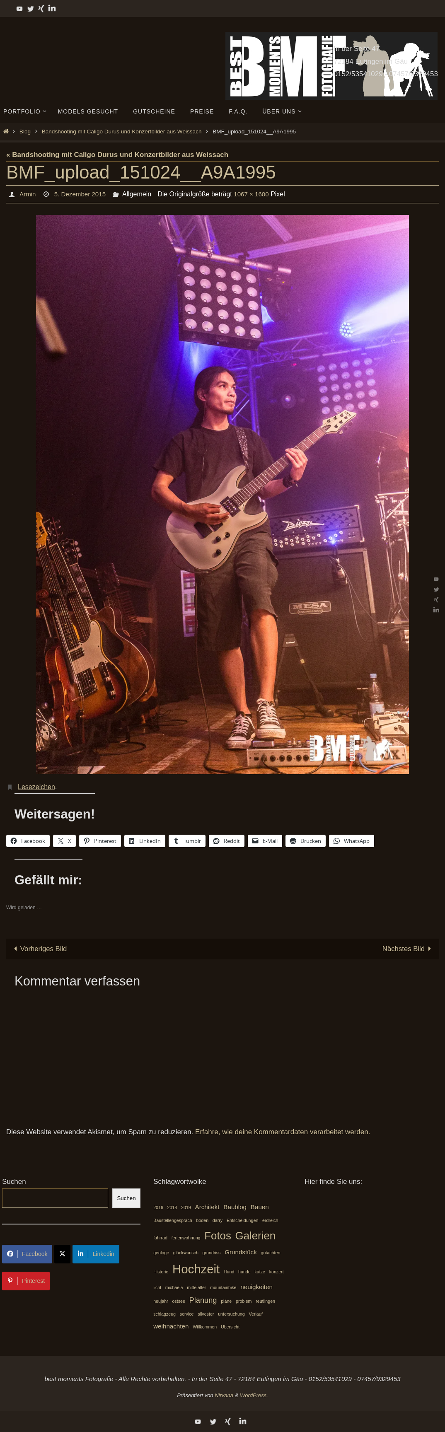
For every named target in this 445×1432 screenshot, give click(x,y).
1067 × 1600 (255, 194)
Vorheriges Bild (39, 949)
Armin (27, 194)
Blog (25, 131)
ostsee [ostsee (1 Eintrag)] (178, 1301)
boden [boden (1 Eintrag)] (202, 1220)
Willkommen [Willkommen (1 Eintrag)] (205, 1326)
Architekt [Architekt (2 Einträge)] (207, 1206)
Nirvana (224, 1396)
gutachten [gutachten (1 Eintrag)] (271, 1252)
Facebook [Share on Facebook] (27, 1254)
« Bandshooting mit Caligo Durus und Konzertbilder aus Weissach (117, 155)
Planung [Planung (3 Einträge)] (203, 1300)
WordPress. (254, 1396)
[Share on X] (62, 1254)
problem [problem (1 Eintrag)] (244, 1301)
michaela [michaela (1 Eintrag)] (174, 1287)
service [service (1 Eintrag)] (187, 1314)
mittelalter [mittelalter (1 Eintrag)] (196, 1287)
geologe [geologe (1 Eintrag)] (161, 1252)
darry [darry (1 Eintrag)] (217, 1220)
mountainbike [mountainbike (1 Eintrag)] (223, 1287)
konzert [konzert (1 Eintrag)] (276, 1272)
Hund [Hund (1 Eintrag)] (229, 1272)
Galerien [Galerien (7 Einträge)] (255, 1236)
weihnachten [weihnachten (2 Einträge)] (171, 1326)
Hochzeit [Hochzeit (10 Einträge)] (196, 1269)
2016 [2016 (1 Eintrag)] (158, 1207)
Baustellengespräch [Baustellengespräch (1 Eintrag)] (172, 1220)
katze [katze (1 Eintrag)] (259, 1272)
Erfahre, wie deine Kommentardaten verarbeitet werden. (282, 1132)
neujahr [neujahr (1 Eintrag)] (160, 1301)
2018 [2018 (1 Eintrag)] (172, 1207)
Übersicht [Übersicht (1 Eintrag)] (230, 1326)
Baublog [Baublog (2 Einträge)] (235, 1206)
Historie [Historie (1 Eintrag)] (160, 1272)
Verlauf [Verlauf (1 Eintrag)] (255, 1314)
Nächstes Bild (408, 949)
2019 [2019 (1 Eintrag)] (186, 1207)
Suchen (14, 1182)
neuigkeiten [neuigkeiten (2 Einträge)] (256, 1286)
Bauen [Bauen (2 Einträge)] (260, 1206)
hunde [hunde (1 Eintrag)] (244, 1272)
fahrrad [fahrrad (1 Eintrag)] (160, 1238)
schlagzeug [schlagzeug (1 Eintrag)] (164, 1314)
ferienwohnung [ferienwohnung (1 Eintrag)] (186, 1238)
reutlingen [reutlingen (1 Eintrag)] (265, 1301)
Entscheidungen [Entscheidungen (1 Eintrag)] (242, 1220)
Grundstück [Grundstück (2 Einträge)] (241, 1252)
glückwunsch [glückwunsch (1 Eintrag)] (185, 1252)
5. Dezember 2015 (82, 194)
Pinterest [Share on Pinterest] (26, 1281)
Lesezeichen (36, 786)
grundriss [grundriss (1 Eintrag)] (212, 1252)
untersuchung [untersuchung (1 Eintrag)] (231, 1314)
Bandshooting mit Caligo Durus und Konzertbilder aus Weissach (122, 131)
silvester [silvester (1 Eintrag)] (206, 1314)
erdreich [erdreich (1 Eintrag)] (270, 1220)
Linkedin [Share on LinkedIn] (95, 1254)
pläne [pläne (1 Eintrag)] (226, 1301)
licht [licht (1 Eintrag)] (157, 1287)
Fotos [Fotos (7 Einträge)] (217, 1236)
